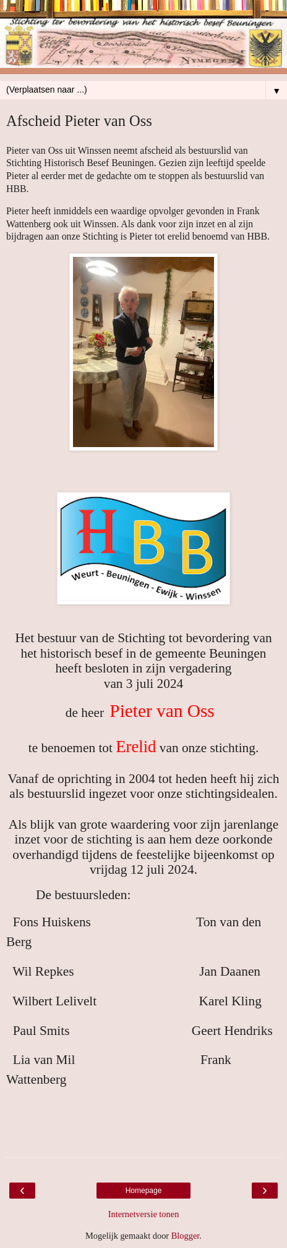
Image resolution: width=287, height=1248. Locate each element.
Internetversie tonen (143, 1214)
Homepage (144, 1190)
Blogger (185, 1236)
